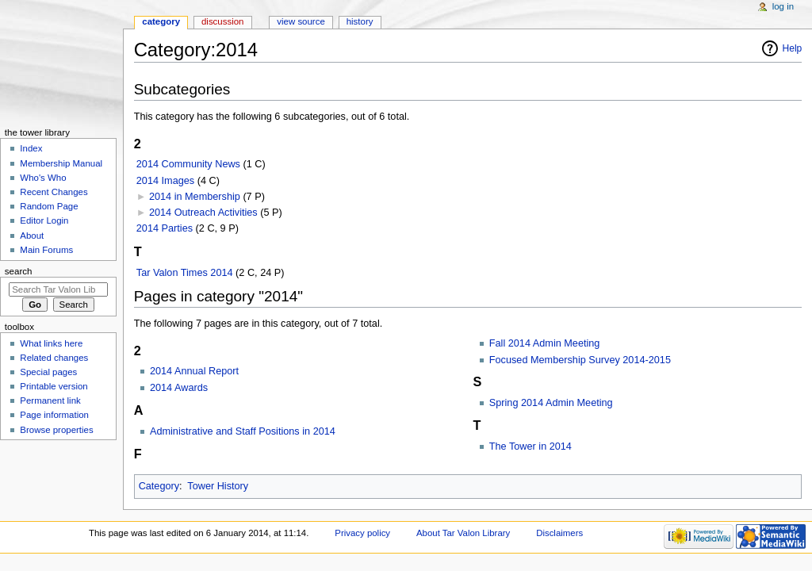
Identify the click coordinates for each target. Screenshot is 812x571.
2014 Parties (164, 228)
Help (792, 48)
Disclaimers (559, 533)
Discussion (222, 21)
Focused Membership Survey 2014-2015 (580, 360)
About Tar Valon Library (463, 533)
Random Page (49, 206)
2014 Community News (188, 164)
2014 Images (165, 180)
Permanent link (50, 400)
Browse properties (56, 430)
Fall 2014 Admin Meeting (544, 343)
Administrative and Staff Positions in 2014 (242, 431)
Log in (783, 6)
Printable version (53, 386)
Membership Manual (61, 163)
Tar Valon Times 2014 (184, 272)
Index (31, 148)
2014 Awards (179, 387)
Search (19, 271)
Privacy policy (362, 533)
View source (300, 21)
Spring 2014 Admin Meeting (551, 402)
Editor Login (44, 220)
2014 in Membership (194, 196)
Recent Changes (53, 192)
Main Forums (46, 250)
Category (159, 486)
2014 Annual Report (194, 371)
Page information (54, 415)
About (32, 235)
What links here (51, 343)
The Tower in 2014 (530, 446)
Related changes (54, 357)
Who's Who (43, 177)
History (360, 21)
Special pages (48, 372)
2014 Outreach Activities (203, 212)
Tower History (217, 486)
